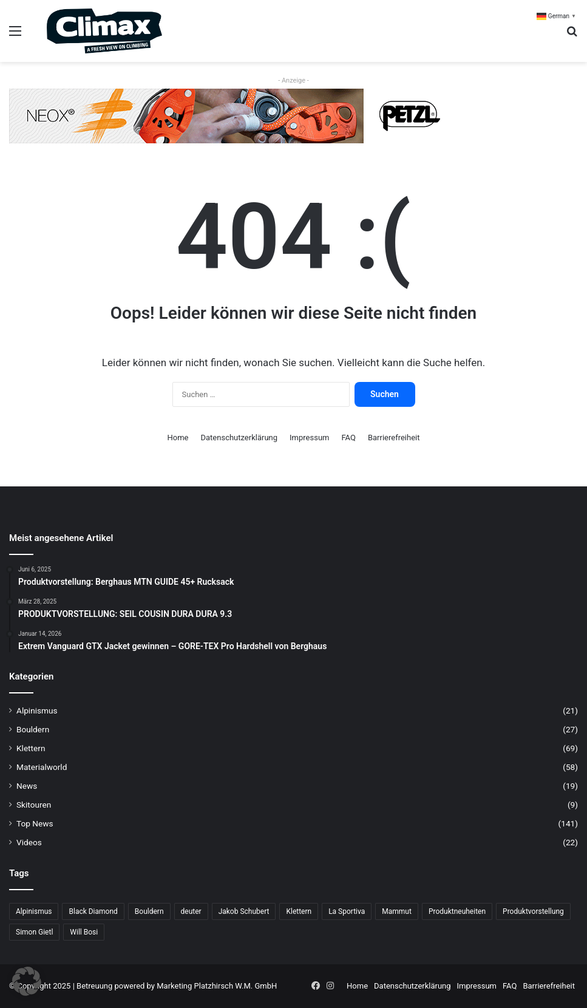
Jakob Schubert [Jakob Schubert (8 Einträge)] (244, 911)
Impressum (309, 437)
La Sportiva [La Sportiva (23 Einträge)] (346, 911)
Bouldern (32, 729)
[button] (26, 981)
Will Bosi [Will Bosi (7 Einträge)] (84, 932)
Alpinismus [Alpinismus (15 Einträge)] (34, 911)
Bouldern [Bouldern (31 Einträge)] (149, 911)
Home (178, 437)
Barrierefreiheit (394, 437)
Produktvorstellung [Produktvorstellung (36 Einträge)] (533, 911)
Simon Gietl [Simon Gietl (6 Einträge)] (34, 932)
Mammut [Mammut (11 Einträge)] (397, 911)
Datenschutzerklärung (239, 437)
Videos (29, 842)
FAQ (348, 437)
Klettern (30, 748)
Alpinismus (37, 710)
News (26, 786)
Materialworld (41, 767)
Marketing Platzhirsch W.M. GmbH (217, 985)
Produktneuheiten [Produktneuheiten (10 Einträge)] (457, 911)
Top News (34, 823)
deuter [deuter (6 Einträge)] (191, 911)
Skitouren (33, 804)
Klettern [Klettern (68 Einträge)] (298, 911)
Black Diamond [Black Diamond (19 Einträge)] (93, 911)
